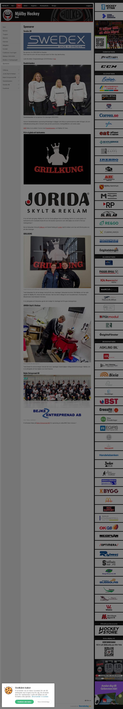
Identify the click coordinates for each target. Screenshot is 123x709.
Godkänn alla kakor (24, 702)
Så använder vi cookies (40, 696)
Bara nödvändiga (43, 702)
